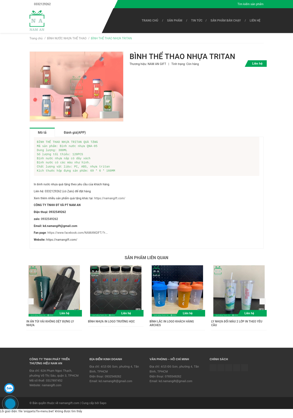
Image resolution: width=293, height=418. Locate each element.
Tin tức (196, 20)
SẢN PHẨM (174, 20)
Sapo (103, 407)
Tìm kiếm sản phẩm (250, 4)
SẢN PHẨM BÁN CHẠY (225, 20)
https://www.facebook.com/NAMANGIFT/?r (76, 236)
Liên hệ (255, 20)
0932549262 (49, 223)
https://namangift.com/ (109, 202)
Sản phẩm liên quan (146, 261)
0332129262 (42, 4)
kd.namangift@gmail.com (115, 385)
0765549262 (173, 380)
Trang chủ (150, 20)
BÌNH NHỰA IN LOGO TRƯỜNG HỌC (111, 325)
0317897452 (54, 384)
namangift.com (51, 389)
